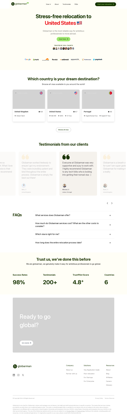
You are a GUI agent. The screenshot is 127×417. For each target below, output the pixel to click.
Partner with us (71, 374)
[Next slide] (111, 203)
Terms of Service (109, 398)
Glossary (109, 385)
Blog (107, 374)
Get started (25, 343)
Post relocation (89, 374)
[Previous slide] (107, 203)
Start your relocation (104, 4)
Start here (62, 39)
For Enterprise (89, 381)
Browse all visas (63, 130)
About (57, 4)
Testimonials (67, 4)
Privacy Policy (99, 398)
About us (69, 370)
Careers (109, 381)
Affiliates (109, 377)
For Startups (88, 377)
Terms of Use (81, 411)
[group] (51, 174)
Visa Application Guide (91, 370)
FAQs (76, 4)
